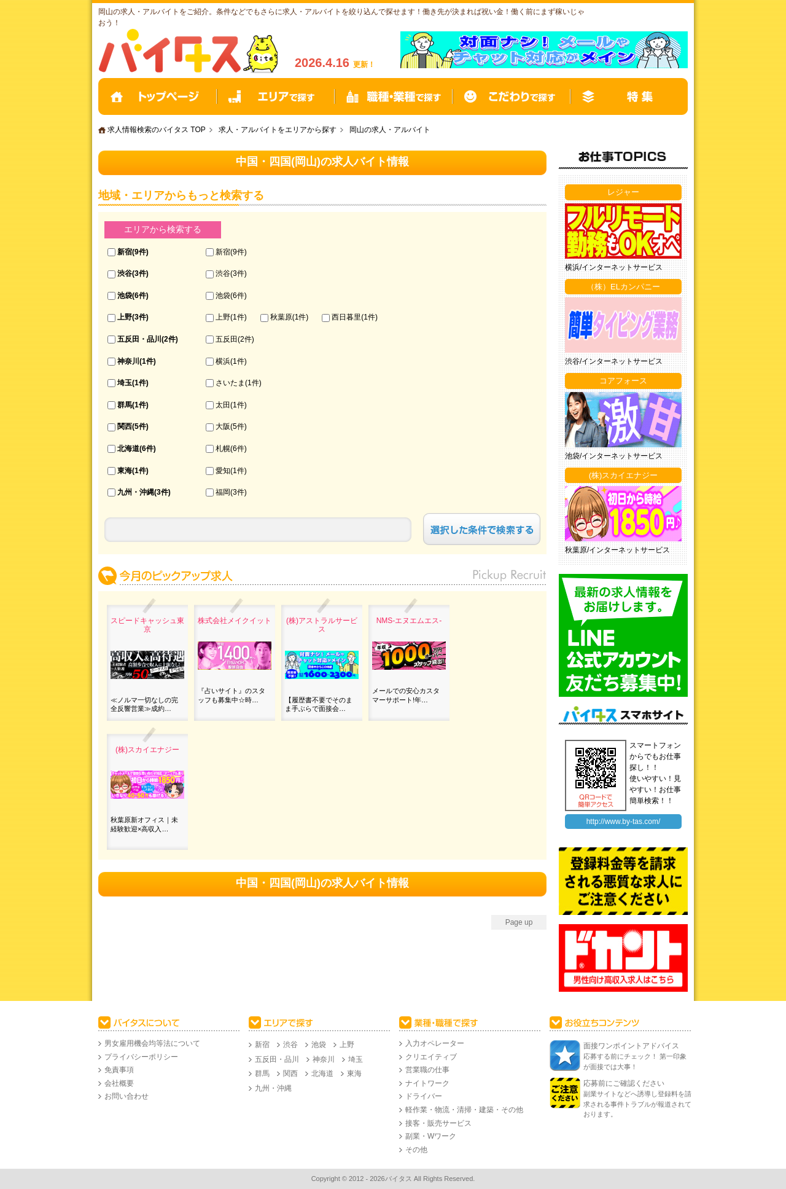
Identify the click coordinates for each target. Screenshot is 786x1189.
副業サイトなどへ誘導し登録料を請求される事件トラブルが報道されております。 (637, 1104)
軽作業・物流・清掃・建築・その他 (464, 1109)
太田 (223, 405)
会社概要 (119, 1083)
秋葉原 (281, 317)
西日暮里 (346, 317)
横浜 (223, 361)
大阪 (223, 426)
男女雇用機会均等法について (152, 1043)
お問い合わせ (126, 1096)
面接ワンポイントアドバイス (631, 1046)
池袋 (124, 295)
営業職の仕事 (427, 1069)
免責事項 (119, 1069)
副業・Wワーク (430, 1136)
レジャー (623, 192)
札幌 (223, 448)
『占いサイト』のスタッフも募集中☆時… (231, 695)
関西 (124, 426)
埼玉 (124, 383)
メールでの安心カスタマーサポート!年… (406, 695)
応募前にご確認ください (623, 1083)
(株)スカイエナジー (147, 749)
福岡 (223, 492)
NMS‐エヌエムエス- (409, 620)
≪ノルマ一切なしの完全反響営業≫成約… (144, 704)
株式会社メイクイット (234, 620)
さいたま (230, 383)
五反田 (227, 339)
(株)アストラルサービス (321, 625)
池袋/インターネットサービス (614, 456)
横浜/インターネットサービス (614, 267)
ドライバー (423, 1096)
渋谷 (124, 273)
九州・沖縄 (135, 492)
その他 (416, 1149)
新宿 (124, 252)
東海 (124, 470)
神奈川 (128, 361)
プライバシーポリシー (141, 1057)
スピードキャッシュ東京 (147, 625)
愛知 (223, 470)
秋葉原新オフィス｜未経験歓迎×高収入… (144, 824)
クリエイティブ (431, 1057)
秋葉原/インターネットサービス (617, 550)
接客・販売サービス (438, 1123)
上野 (124, 317)
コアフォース (623, 380)
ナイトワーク (427, 1083)
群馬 (124, 405)
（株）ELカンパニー (623, 286)
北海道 (128, 448)
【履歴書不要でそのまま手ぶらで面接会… (318, 704)
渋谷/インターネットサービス (614, 361)
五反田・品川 (139, 339)
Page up (519, 922)
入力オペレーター (434, 1043)
